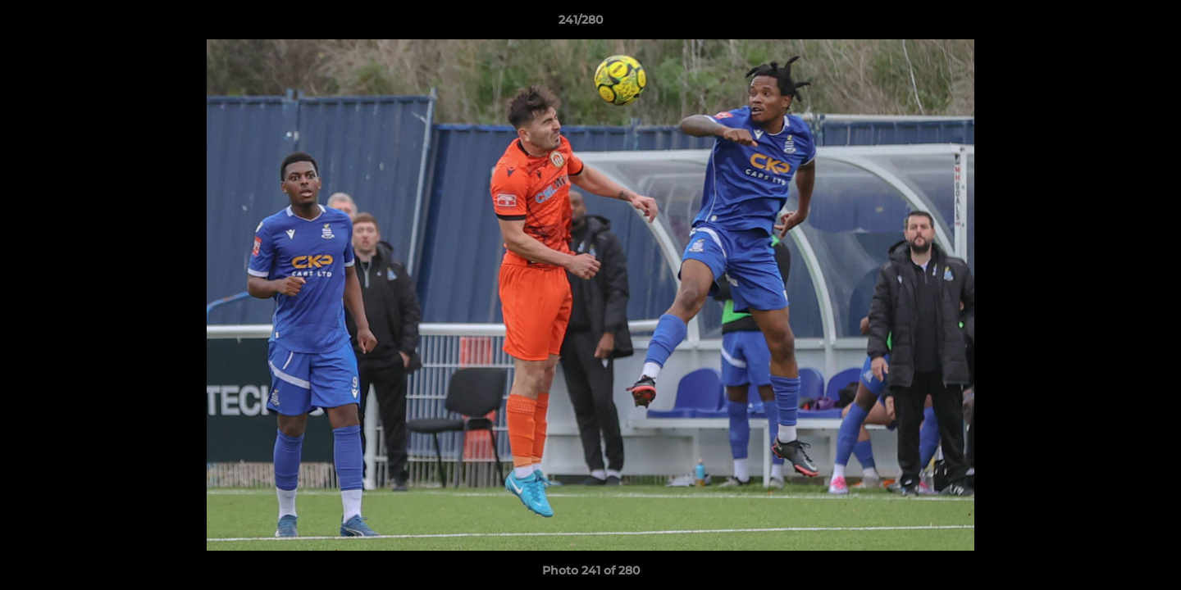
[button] (1112, 23)
